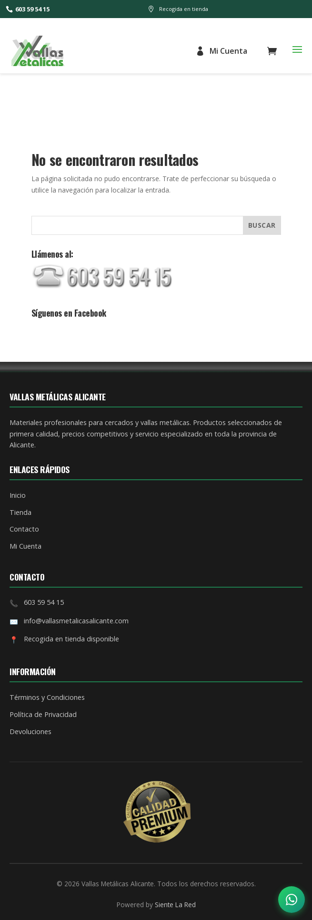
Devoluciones (30, 731)
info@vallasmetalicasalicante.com (76, 620)
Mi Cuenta (221, 51)
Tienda (20, 512)
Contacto (24, 528)
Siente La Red (175, 904)
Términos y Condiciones (47, 697)
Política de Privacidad (43, 714)
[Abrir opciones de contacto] (291, 899)
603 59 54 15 (28, 9)
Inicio (18, 495)
